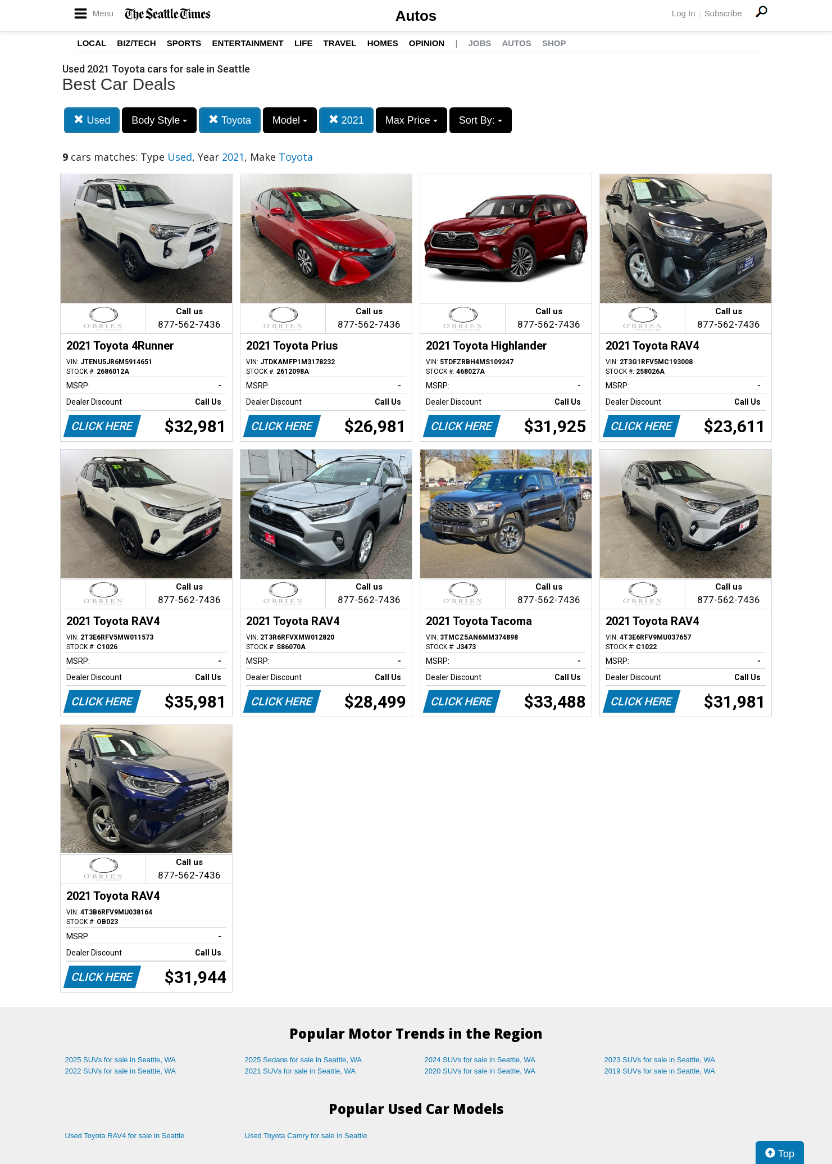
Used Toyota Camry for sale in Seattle (306, 1135)
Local (92, 43)
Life (303, 43)
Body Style (159, 120)
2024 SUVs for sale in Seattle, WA (480, 1060)
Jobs (479, 43)
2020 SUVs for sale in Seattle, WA (480, 1071)
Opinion (426, 43)
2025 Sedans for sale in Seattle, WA (303, 1060)
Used (92, 120)
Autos (416, 15)
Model (289, 120)
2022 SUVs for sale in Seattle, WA (120, 1071)
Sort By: (480, 120)
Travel (340, 43)
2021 (346, 120)
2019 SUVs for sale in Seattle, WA (660, 1071)
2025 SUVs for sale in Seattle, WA (120, 1060)
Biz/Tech (136, 43)
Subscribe (723, 13)
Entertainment (248, 43)
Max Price (411, 120)
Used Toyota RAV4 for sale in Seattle (125, 1135)
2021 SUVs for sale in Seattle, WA (300, 1071)
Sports (184, 43)
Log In (683, 13)
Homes (382, 43)
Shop (554, 43)
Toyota (229, 120)
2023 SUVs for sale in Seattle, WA (660, 1060)
